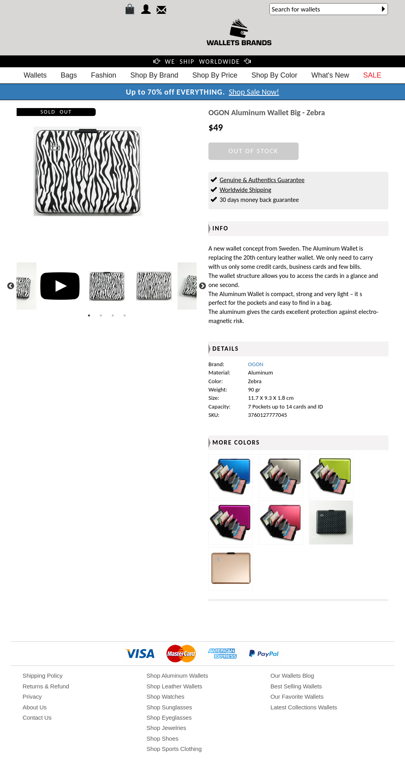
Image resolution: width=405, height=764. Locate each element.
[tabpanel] (107, 286)
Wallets (35, 75)
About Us (35, 707)
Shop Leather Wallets (174, 686)
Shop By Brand (154, 75)
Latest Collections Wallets (304, 707)
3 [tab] (113, 315)
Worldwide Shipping (245, 190)
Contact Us (37, 717)
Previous (11, 286)
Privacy (32, 696)
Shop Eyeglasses (168, 717)
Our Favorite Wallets (297, 696)
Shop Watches (165, 696)
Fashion (103, 75)
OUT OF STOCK (253, 151)
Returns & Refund (46, 686)
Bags (69, 75)
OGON (255, 364)
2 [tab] (101, 315)
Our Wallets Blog (292, 675)
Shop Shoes (162, 738)
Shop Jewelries (166, 727)
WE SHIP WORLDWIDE (202, 61)
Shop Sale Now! (254, 92)
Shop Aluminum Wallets (177, 675)
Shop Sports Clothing (174, 748)
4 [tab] (125, 315)
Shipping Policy (42, 675)
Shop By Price (214, 75)
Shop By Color (274, 75)
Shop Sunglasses (169, 707)
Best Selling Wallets (296, 686)
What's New (330, 75)
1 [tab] (89, 315)
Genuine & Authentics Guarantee (262, 180)
